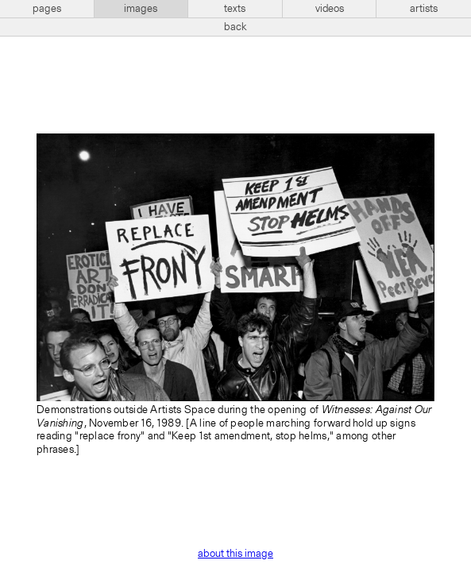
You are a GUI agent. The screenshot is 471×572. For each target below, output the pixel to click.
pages (47, 8)
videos (329, 8)
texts (234, 8)
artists (424, 8)
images (140, 8)
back (235, 27)
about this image (235, 553)
